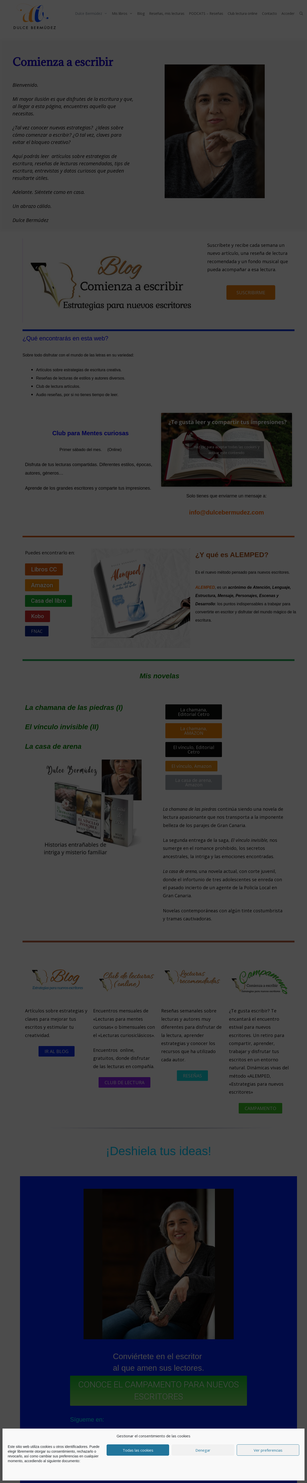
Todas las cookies (138, 1450)
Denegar (202, 1450)
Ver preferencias (268, 1450)
